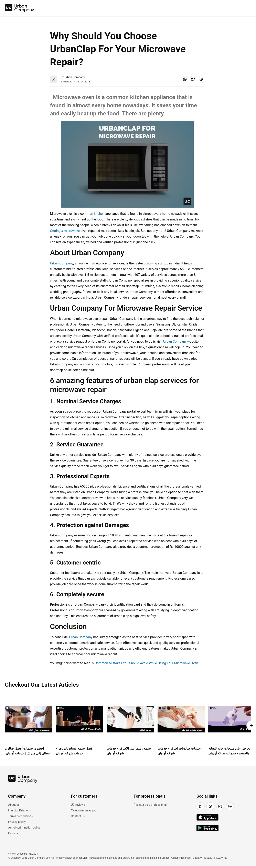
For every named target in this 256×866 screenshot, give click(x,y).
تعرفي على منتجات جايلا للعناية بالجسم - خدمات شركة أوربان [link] (229, 751)
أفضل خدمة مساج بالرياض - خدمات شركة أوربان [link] (75, 751)
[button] (185, 79)
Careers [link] (13, 833)
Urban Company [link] (61, 263)
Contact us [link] (78, 816)
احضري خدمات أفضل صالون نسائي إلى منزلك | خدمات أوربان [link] (27, 751)
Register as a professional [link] (150, 804)
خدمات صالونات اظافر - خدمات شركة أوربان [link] (179, 751)
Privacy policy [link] (16, 821)
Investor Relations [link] (19, 810)
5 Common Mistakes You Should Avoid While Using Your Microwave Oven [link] (145, 663)
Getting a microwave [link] (65, 231)
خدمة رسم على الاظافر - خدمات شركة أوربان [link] (129, 751)
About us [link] (14, 804)
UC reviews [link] (78, 804)
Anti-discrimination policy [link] (24, 827)
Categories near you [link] (83, 810)
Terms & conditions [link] (20, 816)
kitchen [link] (99, 214)
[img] (19, 8)
